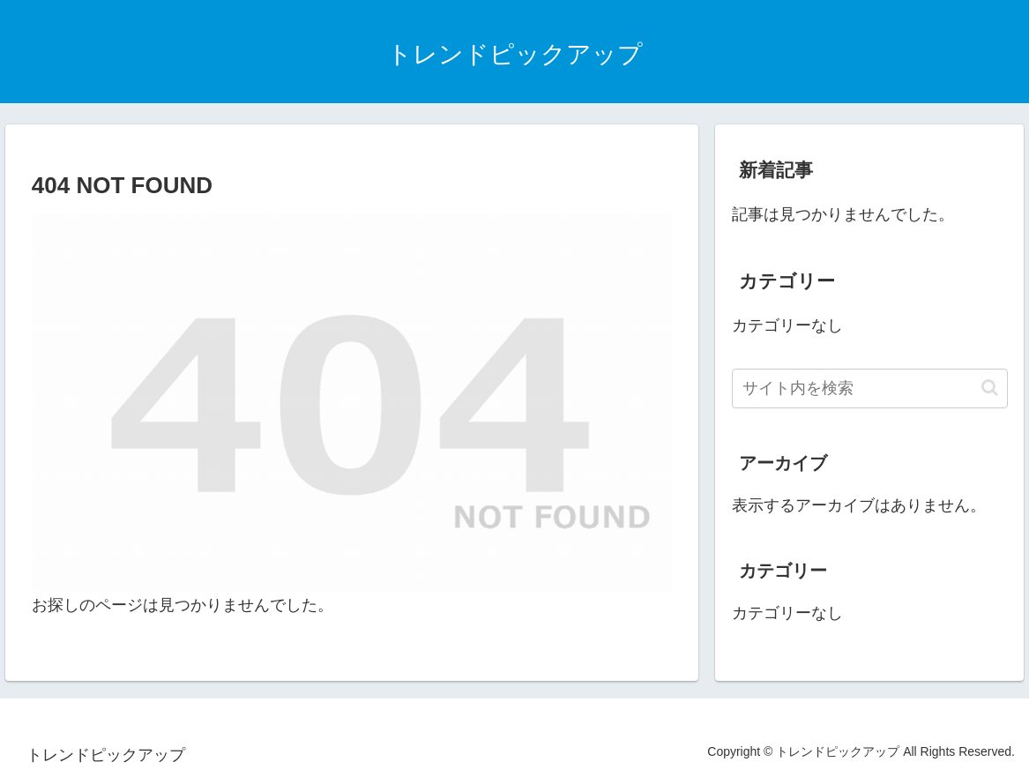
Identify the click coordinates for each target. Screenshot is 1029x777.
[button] (989, 387)
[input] (870, 388)
